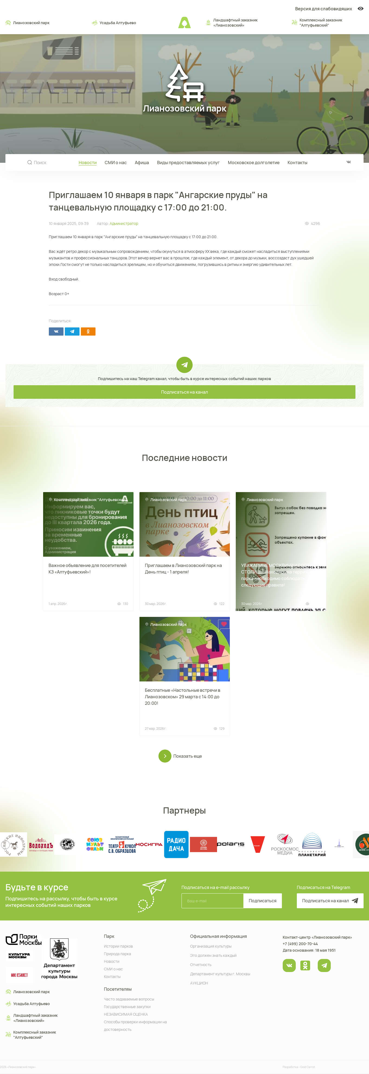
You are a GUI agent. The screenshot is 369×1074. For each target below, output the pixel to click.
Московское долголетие (253, 162)
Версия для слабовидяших (329, 9)
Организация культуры (210, 946)
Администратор (124, 223)
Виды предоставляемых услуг (188, 162)
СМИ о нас (116, 162)
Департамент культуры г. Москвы (220, 973)
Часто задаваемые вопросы (129, 998)
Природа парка (117, 953)
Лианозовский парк (27, 22)
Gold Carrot (307, 1067)
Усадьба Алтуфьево (114, 22)
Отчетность (200, 964)
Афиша (142, 162)
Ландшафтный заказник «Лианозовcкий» (231, 22)
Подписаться (262, 901)
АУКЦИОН (199, 982)
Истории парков (118, 946)
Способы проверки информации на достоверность (135, 1025)
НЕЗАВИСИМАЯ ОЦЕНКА (126, 1014)
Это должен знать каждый (213, 955)
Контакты (297, 162)
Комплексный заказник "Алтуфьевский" (317, 22)
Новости (88, 162)
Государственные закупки (127, 1006)
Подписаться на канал (184, 392)
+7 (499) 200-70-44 (300, 943)
